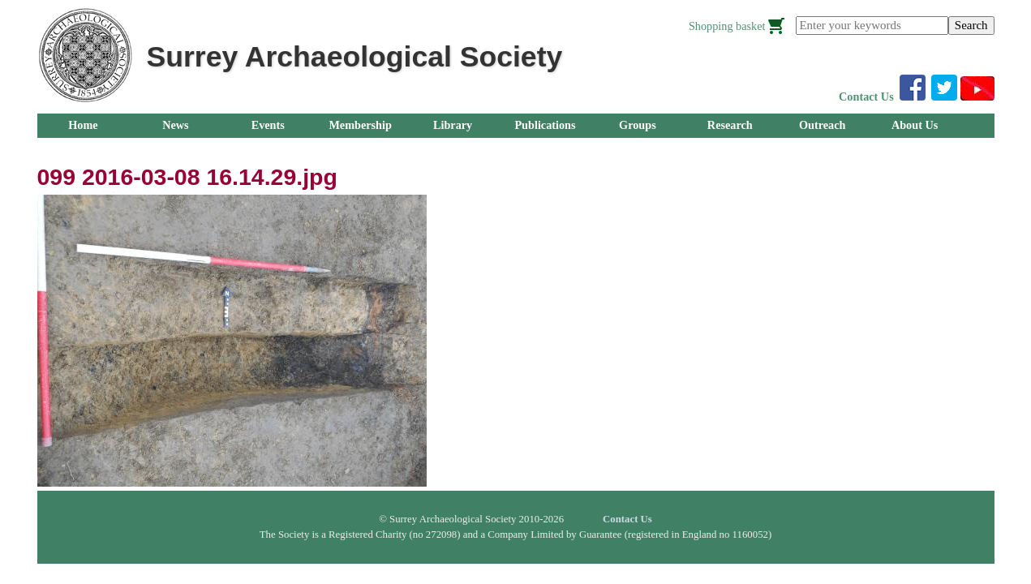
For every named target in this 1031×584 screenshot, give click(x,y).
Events (268, 124)
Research (730, 124)
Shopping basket (727, 25)
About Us (914, 124)
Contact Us (866, 96)
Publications (544, 124)
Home (82, 124)
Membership (360, 124)
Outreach (822, 124)
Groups (637, 124)
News (175, 124)
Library (452, 124)
